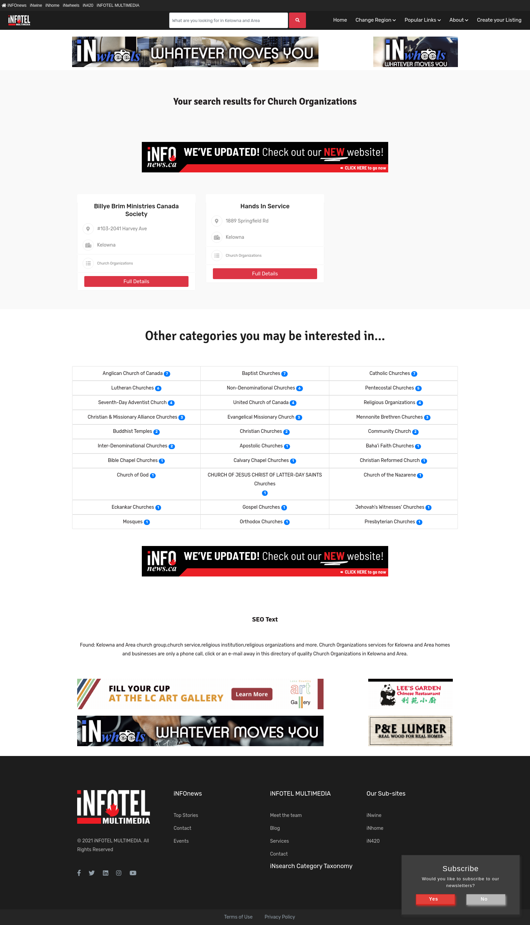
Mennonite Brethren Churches (389, 417)
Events (181, 841)
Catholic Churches (390, 373)
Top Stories (186, 815)
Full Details (136, 281)
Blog (275, 828)
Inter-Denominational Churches (133, 446)
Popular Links (420, 20)
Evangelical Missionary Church (260, 417)
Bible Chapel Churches (133, 460)
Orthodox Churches (261, 522)
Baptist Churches (261, 373)
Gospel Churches (261, 507)
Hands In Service (264, 206)
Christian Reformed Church (390, 460)
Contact (182, 828)
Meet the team (286, 815)
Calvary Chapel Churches (261, 460)
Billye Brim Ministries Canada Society (136, 210)
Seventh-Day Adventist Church (132, 402)
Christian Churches (261, 431)
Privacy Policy (280, 917)
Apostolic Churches (261, 446)
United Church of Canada (261, 402)
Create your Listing (499, 20)
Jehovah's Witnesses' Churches (389, 507)
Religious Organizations (389, 402)
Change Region (373, 20)
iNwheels (71, 5)
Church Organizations (115, 263)
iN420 (88, 5)
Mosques (132, 522)
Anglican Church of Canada (132, 373)
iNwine (36, 5)
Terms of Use (238, 917)
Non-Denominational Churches (261, 388)
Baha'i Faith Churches (390, 446)
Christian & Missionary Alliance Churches (132, 417)
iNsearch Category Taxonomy (311, 866)
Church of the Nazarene (390, 475)
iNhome (52, 5)
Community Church (389, 431)
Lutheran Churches (132, 388)
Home (340, 20)
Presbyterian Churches (390, 522)
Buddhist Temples (132, 431)
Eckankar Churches (133, 507)
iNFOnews (14, 5)
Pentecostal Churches (389, 388)
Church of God (133, 475)
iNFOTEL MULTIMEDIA (118, 5)
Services (279, 841)
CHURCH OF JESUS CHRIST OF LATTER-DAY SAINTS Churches (265, 479)
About (456, 20)
